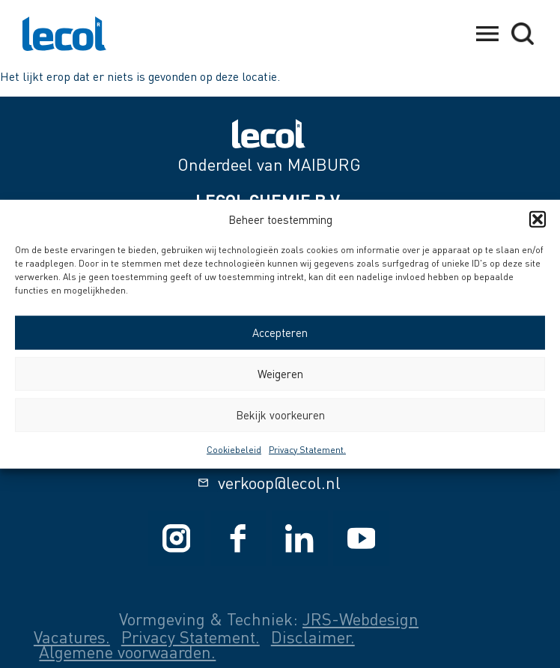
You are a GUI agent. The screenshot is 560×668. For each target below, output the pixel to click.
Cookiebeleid (234, 449)
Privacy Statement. (307, 449)
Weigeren (280, 373)
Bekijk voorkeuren (280, 415)
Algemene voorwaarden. (127, 652)
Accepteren (280, 332)
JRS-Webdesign (360, 619)
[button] (537, 219)
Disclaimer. (313, 637)
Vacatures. (72, 637)
